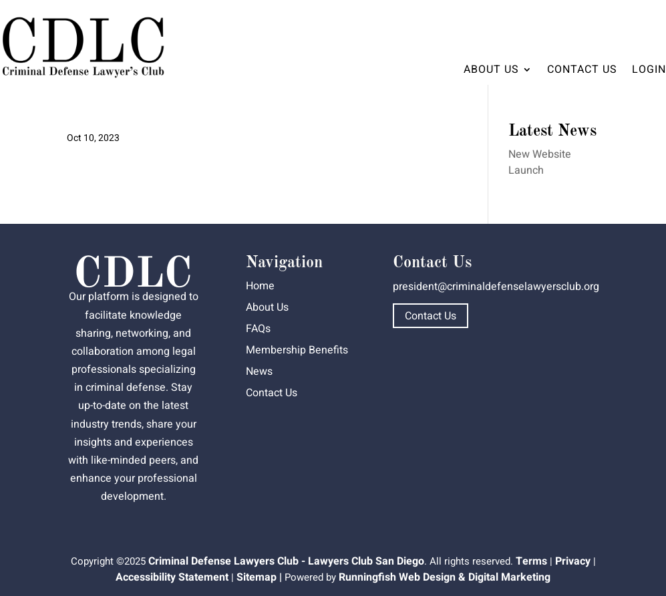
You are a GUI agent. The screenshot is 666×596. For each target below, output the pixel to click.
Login (649, 69)
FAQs (258, 329)
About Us (491, 69)
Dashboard (628, 24)
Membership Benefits (297, 350)
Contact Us (582, 69)
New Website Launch (539, 162)
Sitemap (256, 577)
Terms (531, 561)
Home (260, 286)
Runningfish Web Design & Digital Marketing (444, 577)
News (259, 371)
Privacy (573, 561)
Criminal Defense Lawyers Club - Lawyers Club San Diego (286, 561)
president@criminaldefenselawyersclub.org (496, 287)
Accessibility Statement (172, 577)
